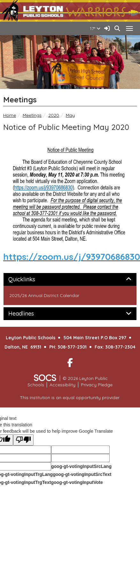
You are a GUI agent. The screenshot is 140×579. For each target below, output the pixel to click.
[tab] (70, 279)
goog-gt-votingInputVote (77, 482)
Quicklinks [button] (29, 279)
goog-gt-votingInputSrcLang (81, 466)
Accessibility (62, 385)
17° (95, 28)
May (70, 115)
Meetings (32, 115)
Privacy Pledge (97, 385)
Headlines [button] (28, 313)
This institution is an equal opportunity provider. (70, 397)
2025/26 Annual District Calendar (44, 295)
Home (9, 115)
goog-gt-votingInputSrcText (82, 474)
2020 (53, 115)
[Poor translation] (23, 440)
